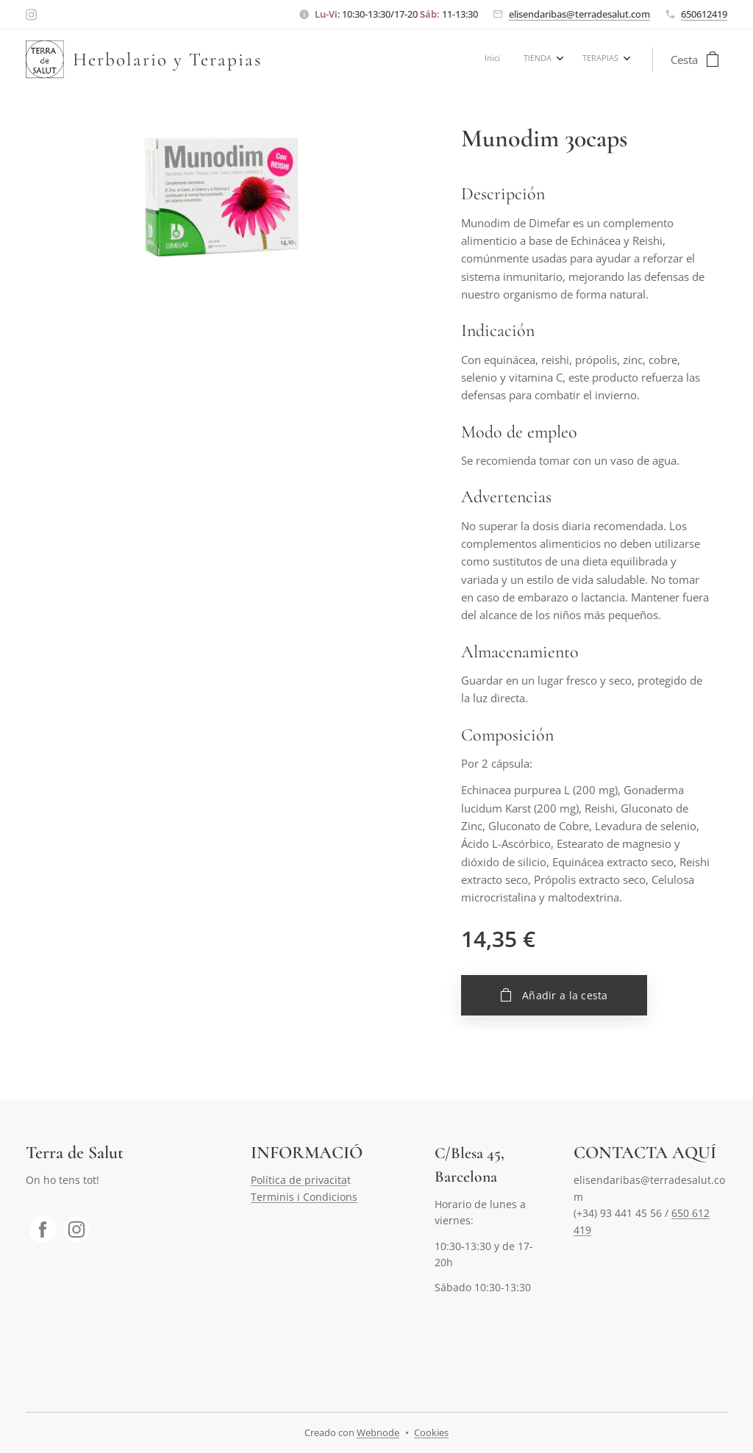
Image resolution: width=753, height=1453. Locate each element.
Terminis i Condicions (304, 1197)
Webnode (378, 1432)
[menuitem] (568, 59)
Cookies (431, 1432)
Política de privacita (299, 1181)
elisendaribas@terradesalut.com (579, 14)
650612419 (704, 14)
